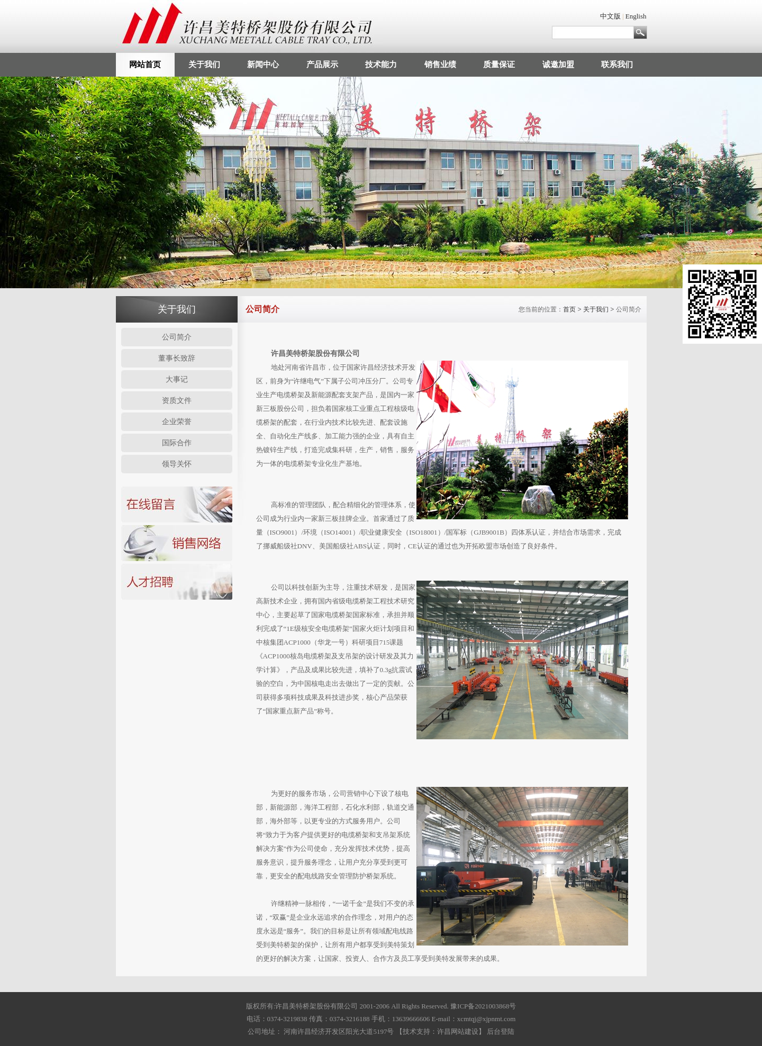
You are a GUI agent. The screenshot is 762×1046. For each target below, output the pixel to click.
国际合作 (177, 443)
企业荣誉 (177, 422)
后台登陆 (500, 1031)
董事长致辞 (176, 358)
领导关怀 (177, 464)
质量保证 (499, 64)
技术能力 (381, 64)
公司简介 (177, 337)
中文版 (610, 16)
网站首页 (145, 64)
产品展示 (322, 64)
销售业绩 (440, 64)
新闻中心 (263, 64)
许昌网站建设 (457, 1031)
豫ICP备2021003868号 (483, 1006)
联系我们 (617, 64)
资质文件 (177, 401)
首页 (569, 309)
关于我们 (204, 64)
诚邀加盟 (558, 64)
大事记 (177, 379)
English (636, 16)
